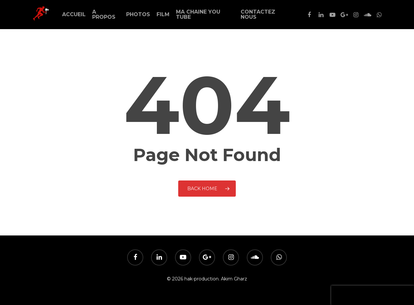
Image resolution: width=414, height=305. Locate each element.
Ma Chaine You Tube (198, 14)
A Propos (103, 14)
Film (163, 14)
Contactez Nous (258, 14)
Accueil (74, 14)
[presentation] (372, 295)
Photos (138, 14)
